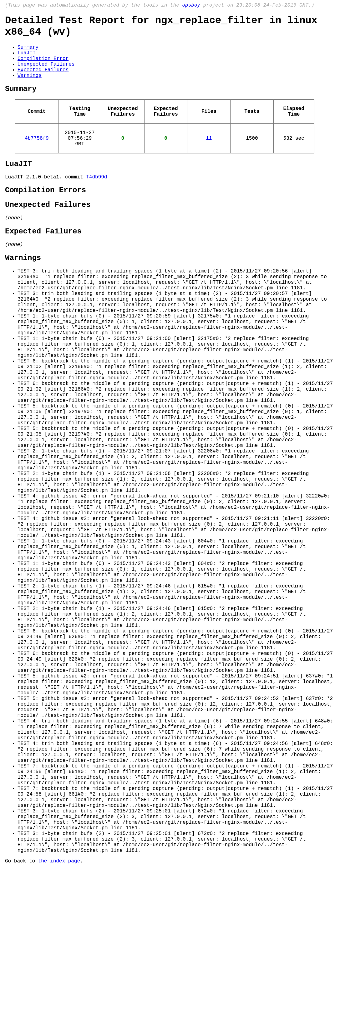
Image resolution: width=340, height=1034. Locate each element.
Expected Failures (43, 80)
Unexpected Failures (46, 73)
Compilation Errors (45, 215)
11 (209, 157)
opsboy (191, 5)
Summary (28, 53)
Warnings (30, 87)
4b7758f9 (37, 157)
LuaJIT (27, 60)
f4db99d (96, 200)
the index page (59, 1025)
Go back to (21, 1025)
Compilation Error (43, 66)
